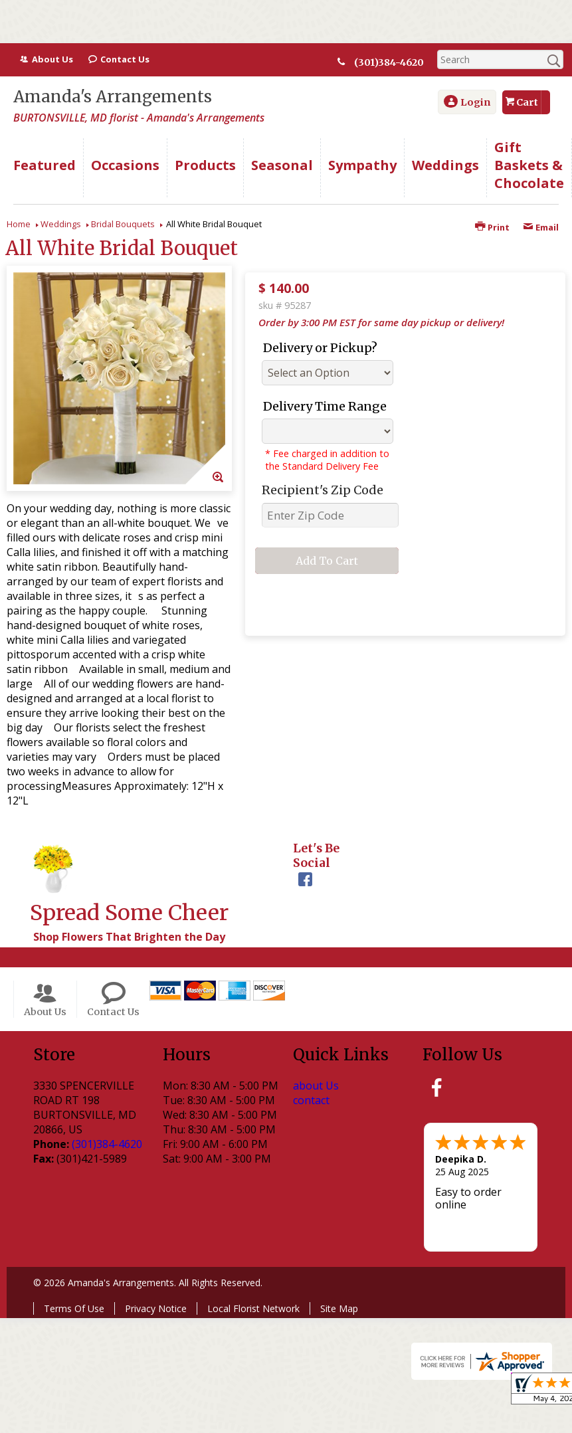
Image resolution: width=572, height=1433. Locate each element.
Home (19, 224)
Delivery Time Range (325, 406)
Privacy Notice (156, 1308)
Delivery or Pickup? (320, 347)
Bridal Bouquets (123, 224)
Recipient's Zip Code (322, 490)
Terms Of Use (74, 1308)
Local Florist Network (253, 1308)
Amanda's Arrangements (112, 96)
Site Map (339, 1308)
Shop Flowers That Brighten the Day (129, 936)
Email (541, 227)
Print (492, 227)
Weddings (61, 224)
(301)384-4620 (389, 62)
